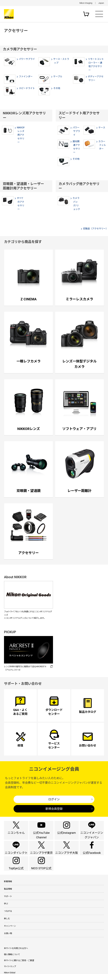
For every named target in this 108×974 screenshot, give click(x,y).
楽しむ (7, 949)
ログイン (54, 799)
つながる (8, 940)
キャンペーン (10, 958)
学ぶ (6, 931)
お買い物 (8, 967)
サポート (8, 922)
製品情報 (8, 913)
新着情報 (8, 904)
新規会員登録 (54, 808)
